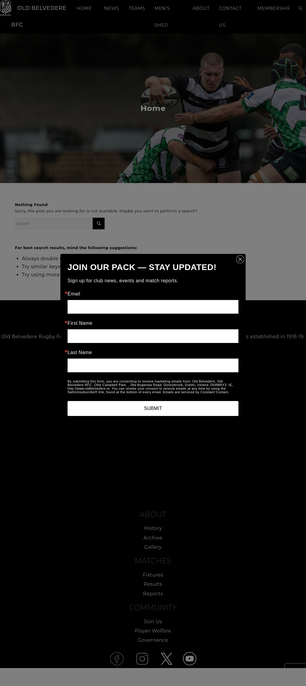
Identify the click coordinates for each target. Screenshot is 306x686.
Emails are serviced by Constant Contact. (196, 392)
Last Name (80, 352)
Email (74, 294)
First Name (80, 323)
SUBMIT (153, 408)
